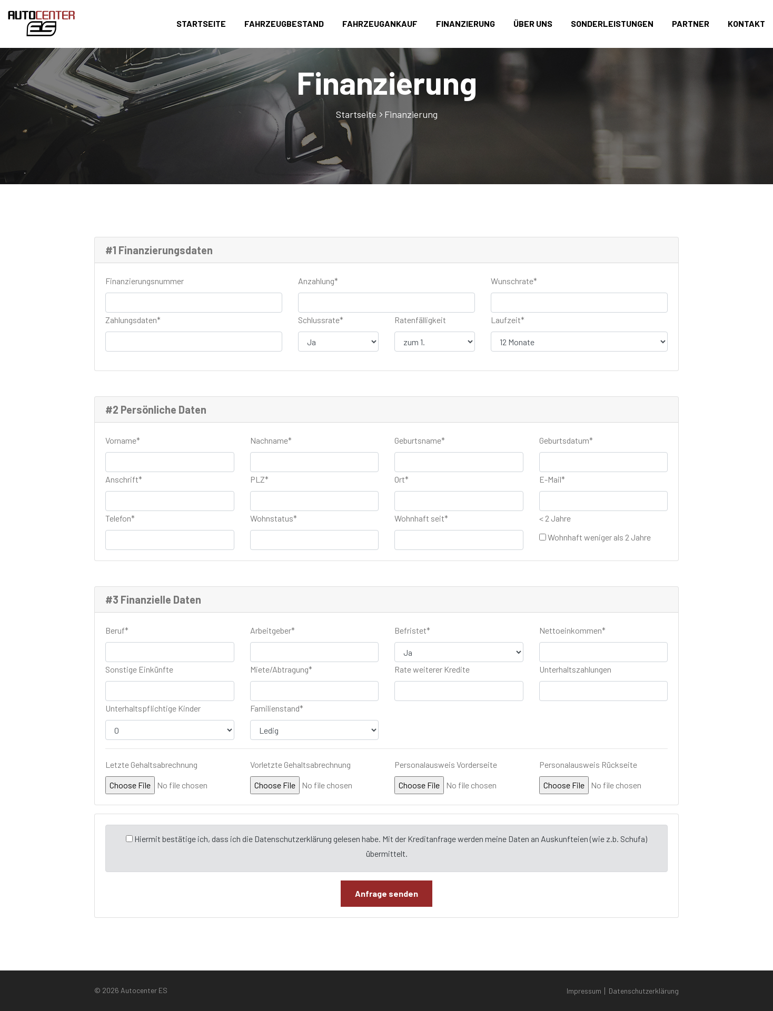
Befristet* (412, 630)
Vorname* (122, 440)
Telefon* (120, 518)
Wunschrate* (514, 281)
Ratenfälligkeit (420, 320)
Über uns (532, 23)
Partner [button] (690, 23)
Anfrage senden (386, 893)
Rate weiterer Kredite (432, 669)
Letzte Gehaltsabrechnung (151, 764)
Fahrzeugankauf (380, 23)
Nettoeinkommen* (572, 630)
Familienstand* (276, 708)
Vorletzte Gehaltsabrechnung (300, 764)
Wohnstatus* (273, 518)
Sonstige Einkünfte (139, 669)
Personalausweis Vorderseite (445, 764)
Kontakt (746, 23)
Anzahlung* (318, 281)
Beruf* (116, 630)
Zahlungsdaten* (133, 320)
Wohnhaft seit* (421, 518)
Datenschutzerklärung (644, 990)
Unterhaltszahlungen (575, 669)
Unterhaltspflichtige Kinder (153, 708)
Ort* (401, 479)
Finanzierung (465, 23)
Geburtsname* (419, 440)
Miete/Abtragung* (281, 669)
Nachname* (271, 440)
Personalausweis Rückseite (588, 764)
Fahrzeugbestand (284, 23)
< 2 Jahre (555, 518)
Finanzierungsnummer (144, 281)
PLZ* (259, 479)
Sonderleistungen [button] (612, 23)
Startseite (201, 23)
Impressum (584, 990)
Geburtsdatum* (566, 440)
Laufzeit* (507, 320)
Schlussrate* (320, 320)
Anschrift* (123, 479)
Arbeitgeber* (272, 630)
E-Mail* (552, 479)
